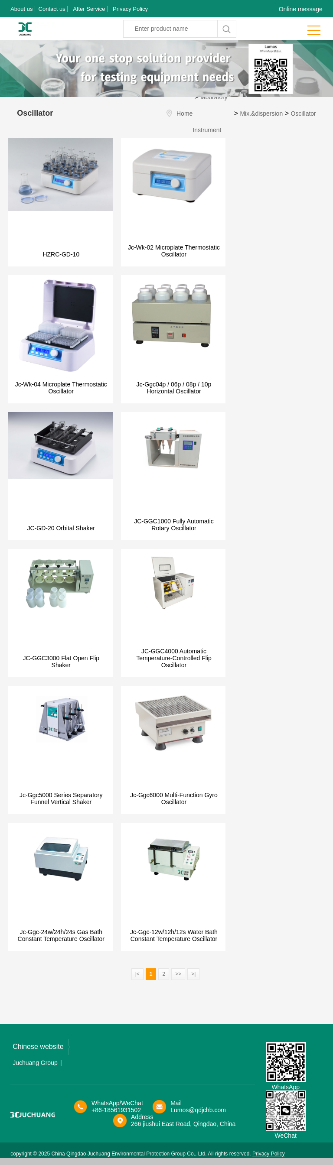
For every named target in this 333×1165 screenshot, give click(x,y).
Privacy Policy (130, 9)
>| (193, 974)
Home (184, 113)
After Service (89, 9)
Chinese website (41, 1047)
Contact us (52, 9)
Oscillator (303, 113)
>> (178, 974)
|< (137, 974)
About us (21, 9)
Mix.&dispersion (261, 113)
